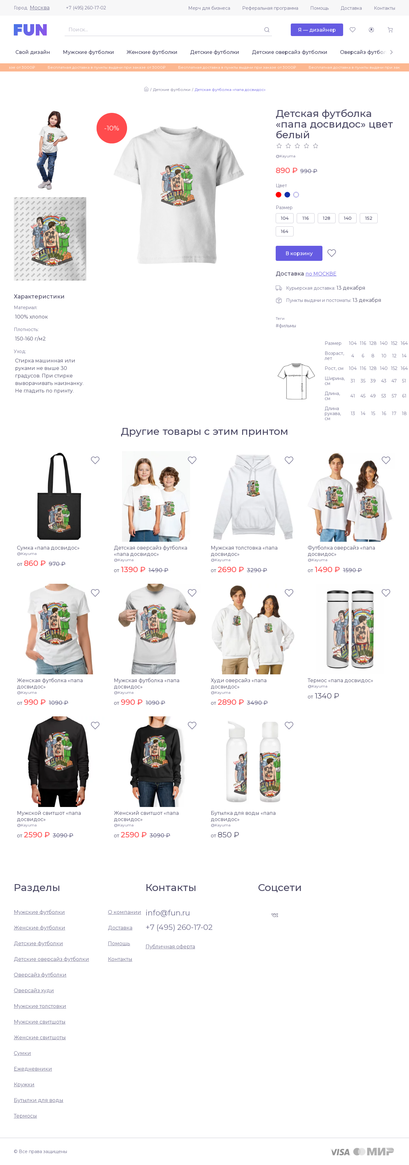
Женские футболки (152, 52)
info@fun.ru (168, 913)
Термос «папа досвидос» (340, 680)
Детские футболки (214, 52)
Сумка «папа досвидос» (48, 548)
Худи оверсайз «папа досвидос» (239, 683)
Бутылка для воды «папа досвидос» (243, 816)
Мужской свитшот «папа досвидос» (49, 816)
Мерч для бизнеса (209, 8)
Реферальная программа (270, 8)
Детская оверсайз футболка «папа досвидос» (150, 551)
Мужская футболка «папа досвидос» (146, 683)
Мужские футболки (88, 52)
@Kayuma (285, 156)
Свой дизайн (32, 52)
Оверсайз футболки (366, 52)
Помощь (319, 8)
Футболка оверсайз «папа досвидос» (341, 551)
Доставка (351, 8)
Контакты (384, 8)
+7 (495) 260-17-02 (86, 8)
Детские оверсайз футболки (289, 52)
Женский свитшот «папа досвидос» (146, 816)
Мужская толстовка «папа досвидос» (244, 551)
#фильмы (286, 326)
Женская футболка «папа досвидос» (50, 683)
